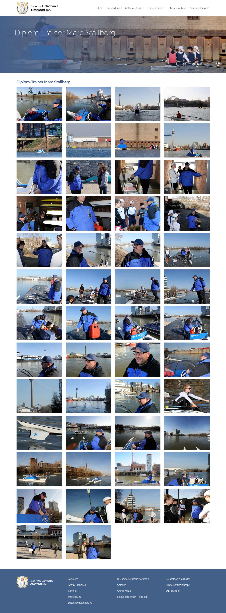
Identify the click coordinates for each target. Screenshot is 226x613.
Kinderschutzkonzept (178, 585)
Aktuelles (73, 579)
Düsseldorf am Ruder (178, 579)
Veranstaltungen (199, 8)
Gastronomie (124, 590)
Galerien (121, 585)
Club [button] (99, 8)
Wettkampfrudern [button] (135, 8)
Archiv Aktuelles (77, 585)
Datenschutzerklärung (80, 602)
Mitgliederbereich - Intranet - (133, 596)
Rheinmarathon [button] (177, 8)
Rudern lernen (114, 8)
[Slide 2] (114, 71)
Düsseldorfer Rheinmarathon (133, 579)
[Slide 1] (111, 71)
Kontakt (72, 590)
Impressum (74, 596)
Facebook (173, 590)
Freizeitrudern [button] (157, 8)
